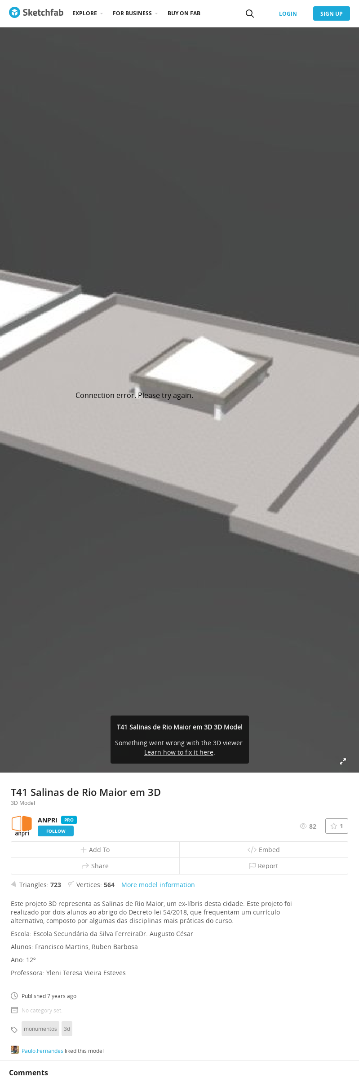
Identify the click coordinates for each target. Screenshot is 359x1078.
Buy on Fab (184, 13)
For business (132, 13)
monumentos (40, 1028)
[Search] (250, 13)
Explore (84, 13)
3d (67, 1028)
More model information (158, 884)
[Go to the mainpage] (36, 13)
